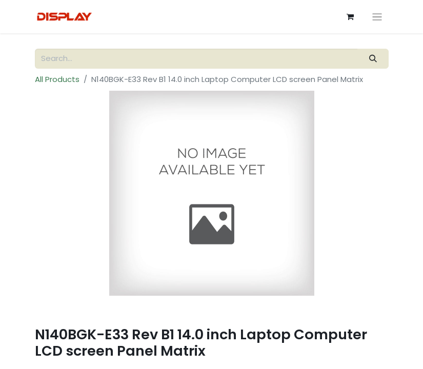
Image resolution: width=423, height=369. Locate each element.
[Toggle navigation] (377, 16)
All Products (57, 79)
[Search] (372, 59)
